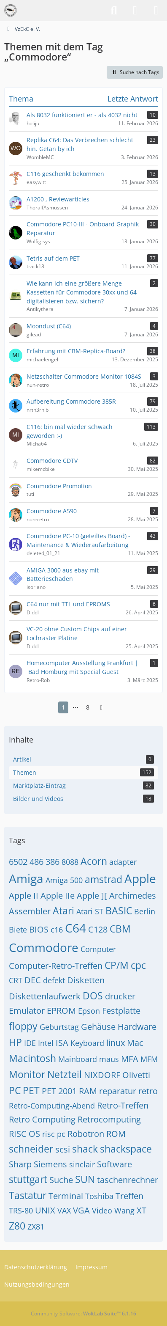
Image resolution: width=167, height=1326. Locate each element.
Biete (18, 929)
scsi (62, 1149)
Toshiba (99, 1196)
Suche (61, 1180)
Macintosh (32, 1058)
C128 (98, 929)
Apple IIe (57, 895)
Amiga (26, 878)
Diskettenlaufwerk (45, 996)
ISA (62, 1042)
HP (15, 1042)
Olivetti (136, 1075)
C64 (75, 928)
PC (15, 1090)
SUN (85, 1179)
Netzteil (64, 1074)
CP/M (117, 965)
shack (85, 1148)
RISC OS (24, 1133)
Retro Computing (42, 1119)
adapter (123, 862)
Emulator (27, 1010)
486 (36, 861)
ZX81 (35, 1226)
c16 (57, 929)
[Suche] (113, 10)
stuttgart (28, 1179)
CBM (120, 928)
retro (148, 1091)
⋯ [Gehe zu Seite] (75, 707)
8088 (70, 862)
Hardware (137, 1026)
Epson (89, 1011)
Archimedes (132, 895)
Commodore (43, 947)
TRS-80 (21, 1210)
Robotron (85, 1133)
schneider (31, 1148)
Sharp (20, 1164)
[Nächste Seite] (101, 708)
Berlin (144, 911)
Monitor (27, 1074)
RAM (88, 1091)
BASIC (118, 910)
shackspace (126, 1148)
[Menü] (156, 10)
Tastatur (27, 1195)
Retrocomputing (109, 1119)
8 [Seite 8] (87, 707)
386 (52, 861)
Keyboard (87, 1043)
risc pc (53, 1134)
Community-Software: (83, 1313)
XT (141, 1210)
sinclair (82, 1164)
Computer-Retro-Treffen (55, 965)
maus (109, 1059)
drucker (120, 996)
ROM (116, 1133)
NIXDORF (102, 1075)
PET (31, 1090)
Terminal (65, 1196)
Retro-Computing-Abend (52, 1105)
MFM (149, 1059)
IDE (30, 1043)
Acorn (94, 861)
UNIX (45, 1210)
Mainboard (77, 1059)
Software (114, 1164)
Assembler (30, 911)
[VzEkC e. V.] (11, 10)
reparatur (117, 1091)
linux (115, 1042)
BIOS (38, 929)
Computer (98, 949)
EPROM (61, 1010)
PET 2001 (59, 1091)
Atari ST (89, 911)
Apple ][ (92, 895)
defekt (54, 980)
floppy (23, 1026)
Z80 (17, 1225)
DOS (93, 995)
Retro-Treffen (122, 1105)
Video (102, 1210)
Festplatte (121, 1010)
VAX (64, 1210)
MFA (129, 1059)
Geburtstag (59, 1027)
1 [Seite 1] (63, 707)
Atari (63, 910)
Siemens (50, 1164)
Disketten (86, 980)
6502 (18, 861)
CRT (15, 980)
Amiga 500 (64, 880)
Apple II (23, 895)
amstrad (103, 879)
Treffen (129, 1196)
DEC (32, 980)
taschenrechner (127, 1180)
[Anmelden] (135, 10)
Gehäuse (98, 1026)
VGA (81, 1210)
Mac (135, 1042)
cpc (138, 965)
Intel (46, 1043)
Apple (140, 878)
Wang (124, 1210)
